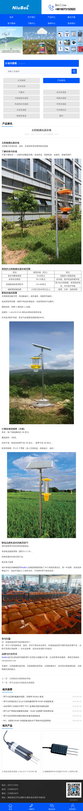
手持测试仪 (61, 110)
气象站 (21, 92)
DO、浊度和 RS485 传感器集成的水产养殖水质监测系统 (27, 721)
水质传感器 (21, 110)
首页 (11, 17)
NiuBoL (24, 567)
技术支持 (21, 86)
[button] (38, 52)
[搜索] (74, 71)
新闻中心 (51, 23)
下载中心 (31, 23)
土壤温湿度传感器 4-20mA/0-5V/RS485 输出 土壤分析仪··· (21, 772)
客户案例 (11, 23)
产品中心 (51, 17)
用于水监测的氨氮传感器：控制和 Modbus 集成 (23, 697)
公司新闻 (21, 80)
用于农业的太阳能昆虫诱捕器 (21, 683)
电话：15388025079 (10, 789)
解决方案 (71, 17)
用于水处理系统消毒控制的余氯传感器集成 (21, 716)
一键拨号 (31, 806)
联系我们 (71, 23)
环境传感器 (61, 104)
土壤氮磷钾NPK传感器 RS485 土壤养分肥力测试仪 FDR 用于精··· (61, 772)
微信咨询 (51, 806)
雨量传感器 (61, 98)
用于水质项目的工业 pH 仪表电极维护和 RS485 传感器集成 (28, 701)
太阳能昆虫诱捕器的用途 (20, 679)
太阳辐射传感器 (21, 98)
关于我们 (31, 17)
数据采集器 (21, 116)
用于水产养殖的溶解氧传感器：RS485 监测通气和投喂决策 (28, 711)
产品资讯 (61, 80)
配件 (61, 116)
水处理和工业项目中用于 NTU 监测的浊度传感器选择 (26, 706)
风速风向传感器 (21, 104)
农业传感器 (61, 92)
